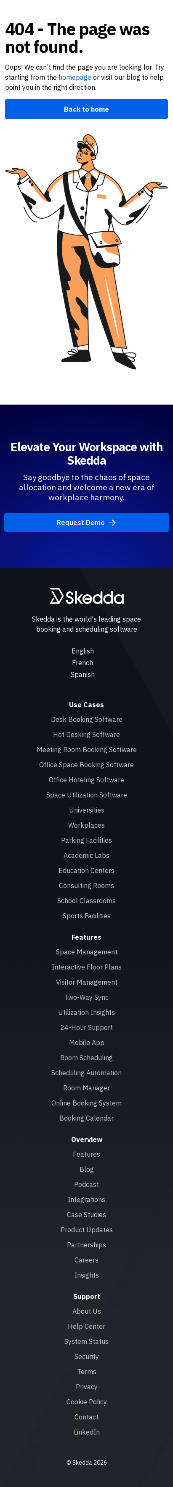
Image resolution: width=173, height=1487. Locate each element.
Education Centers (86, 870)
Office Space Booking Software (86, 764)
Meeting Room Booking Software (87, 749)
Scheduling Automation (86, 1073)
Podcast (86, 1184)
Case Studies (86, 1214)
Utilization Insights (86, 1012)
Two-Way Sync (86, 997)
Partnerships (86, 1245)
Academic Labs (86, 855)
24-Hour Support (86, 1027)
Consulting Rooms (86, 885)
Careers (86, 1260)
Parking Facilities (86, 840)
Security (87, 1356)
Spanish (83, 674)
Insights (87, 1275)
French (82, 663)
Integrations (86, 1199)
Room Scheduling (86, 1057)
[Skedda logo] (87, 596)
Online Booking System (86, 1103)
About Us (86, 1311)
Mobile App (86, 1042)
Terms (86, 1371)
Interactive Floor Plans (87, 967)
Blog (87, 1169)
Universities (86, 810)
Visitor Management (86, 982)
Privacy (87, 1386)
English (83, 651)
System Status (86, 1341)
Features (86, 1154)
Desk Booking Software (86, 719)
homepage (74, 77)
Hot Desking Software (86, 734)
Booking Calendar (86, 1118)
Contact (86, 1417)
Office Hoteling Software (86, 780)
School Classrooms (86, 900)
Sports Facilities (87, 916)
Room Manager (86, 1088)
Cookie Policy (87, 1402)
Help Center (86, 1326)
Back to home (86, 109)
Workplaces (86, 825)
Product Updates (87, 1230)
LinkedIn (87, 1432)
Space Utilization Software (86, 795)
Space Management (86, 952)
